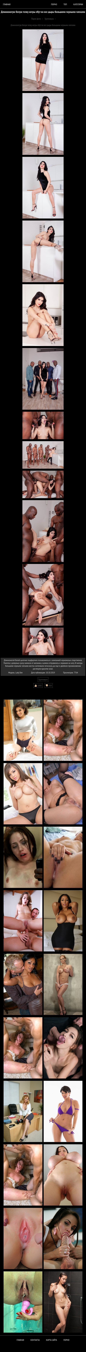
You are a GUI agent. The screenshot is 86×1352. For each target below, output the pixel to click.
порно (54, 4)
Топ (65, 4)
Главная (6, 4)
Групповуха (43, 679)
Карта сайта (51, 1339)
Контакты (35, 1339)
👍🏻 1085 (38, 685)
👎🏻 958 (48, 685)
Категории (78, 4)
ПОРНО (66, 1339)
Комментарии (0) (9, 689)
